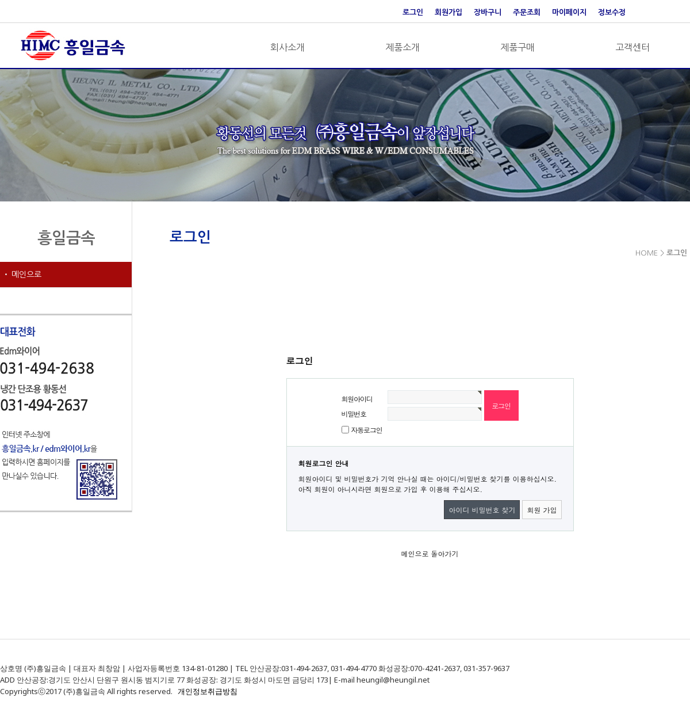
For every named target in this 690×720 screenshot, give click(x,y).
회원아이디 (357, 398)
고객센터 (632, 47)
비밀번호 (354, 413)
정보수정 (612, 12)
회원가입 (448, 12)
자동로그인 (366, 430)
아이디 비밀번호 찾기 (481, 510)
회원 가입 (542, 510)
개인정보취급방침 (207, 691)
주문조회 (526, 12)
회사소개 (287, 47)
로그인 (412, 12)
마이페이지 (569, 12)
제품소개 (402, 47)
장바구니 (487, 12)
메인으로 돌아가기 (429, 553)
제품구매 (517, 47)
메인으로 (26, 275)
